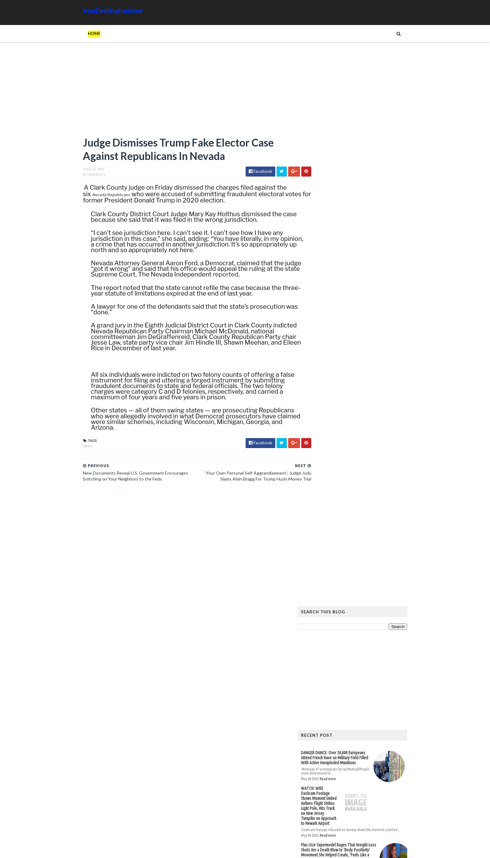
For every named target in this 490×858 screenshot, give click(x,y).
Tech (360, 728)
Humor (343, 718)
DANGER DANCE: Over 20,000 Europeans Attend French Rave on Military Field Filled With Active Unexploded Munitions (347, 305)
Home (81, 33)
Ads (317, 708)
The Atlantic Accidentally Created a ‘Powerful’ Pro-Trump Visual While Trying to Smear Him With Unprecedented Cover (363, 614)
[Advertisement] (179, 92)
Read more (341, 327)
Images (363, 718)
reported (239, 275)
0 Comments (81, 176)
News (75, 447)
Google (397, 708)
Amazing (336, 708)
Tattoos (339, 728)
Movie (383, 718)
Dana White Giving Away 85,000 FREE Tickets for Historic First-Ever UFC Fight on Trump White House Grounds (349, 438)
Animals (360, 708)
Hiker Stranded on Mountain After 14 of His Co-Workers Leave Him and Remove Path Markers (363, 546)
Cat (378, 708)
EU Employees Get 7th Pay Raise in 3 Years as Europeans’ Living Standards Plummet (361, 640)
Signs (319, 728)
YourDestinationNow (100, 10)
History (321, 718)
